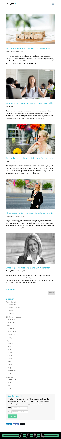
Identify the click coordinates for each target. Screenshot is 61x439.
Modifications (12, 322)
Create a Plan (20, 216)
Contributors (12, 304)
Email (9, 412)
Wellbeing (19, 271)
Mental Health (12, 331)
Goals (9, 383)
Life (17, 106)
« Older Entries (11, 289)
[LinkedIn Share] (9, 424)
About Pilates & (11, 302)
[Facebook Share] (16, 424)
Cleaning (10, 358)
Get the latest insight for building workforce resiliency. (30, 158)
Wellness (9, 356)
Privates (10, 311)
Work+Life (9, 377)
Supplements (12, 371)
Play (7, 341)
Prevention (19, 51)
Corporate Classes (14, 307)
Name (9, 408)
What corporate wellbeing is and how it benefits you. (29, 268)
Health (8, 326)
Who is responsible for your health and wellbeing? (28, 48)
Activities (10, 343)
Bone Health (12, 319)
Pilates (10, 364)
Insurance (11, 328)
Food (9, 361)
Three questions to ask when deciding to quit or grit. (29, 213)
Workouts (11, 374)
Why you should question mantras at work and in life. (29, 103)
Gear (9, 346)
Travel (10, 352)
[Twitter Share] (22, 424)
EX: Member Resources (13, 317)
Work (18, 161)
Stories (10, 349)
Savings (10, 337)
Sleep (9, 368)
